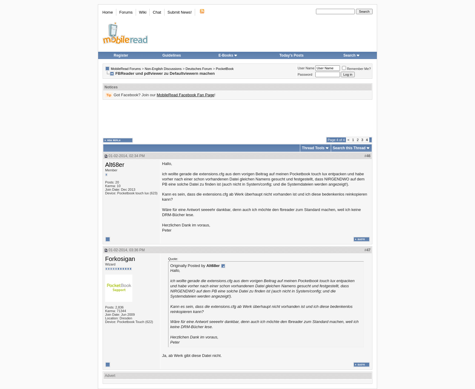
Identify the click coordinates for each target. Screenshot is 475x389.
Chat (157, 12)
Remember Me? (356, 69)
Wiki (143, 12)
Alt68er (114, 164)
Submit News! (180, 12)
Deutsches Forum (199, 69)
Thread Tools (313, 148)
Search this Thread (349, 148)
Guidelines (171, 55)
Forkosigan (120, 258)
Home (107, 12)
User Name (306, 68)
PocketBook (225, 69)
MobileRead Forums (126, 69)
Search (352, 55)
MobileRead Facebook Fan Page (185, 95)
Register (121, 55)
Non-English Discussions (163, 69)
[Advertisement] (237, 118)
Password (305, 74)
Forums (126, 12)
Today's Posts (291, 55)
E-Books (228, 55)
